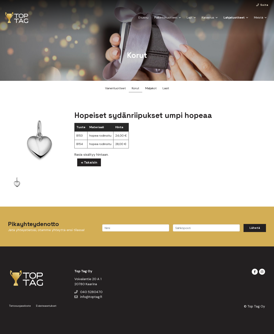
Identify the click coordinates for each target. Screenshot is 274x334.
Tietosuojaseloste (20, 305)
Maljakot (151, 88)
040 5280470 (88, 292)
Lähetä (255, 228)
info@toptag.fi (88, 297)
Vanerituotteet (115, 88)
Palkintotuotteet (165, 17)
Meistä (258, 17)
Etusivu (143, 17)
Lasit (166, 88)
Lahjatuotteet (234, 17)
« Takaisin (89, 162)
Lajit (189, 17)
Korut (135, 88)
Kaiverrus (208, 17)
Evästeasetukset (46, 305)
